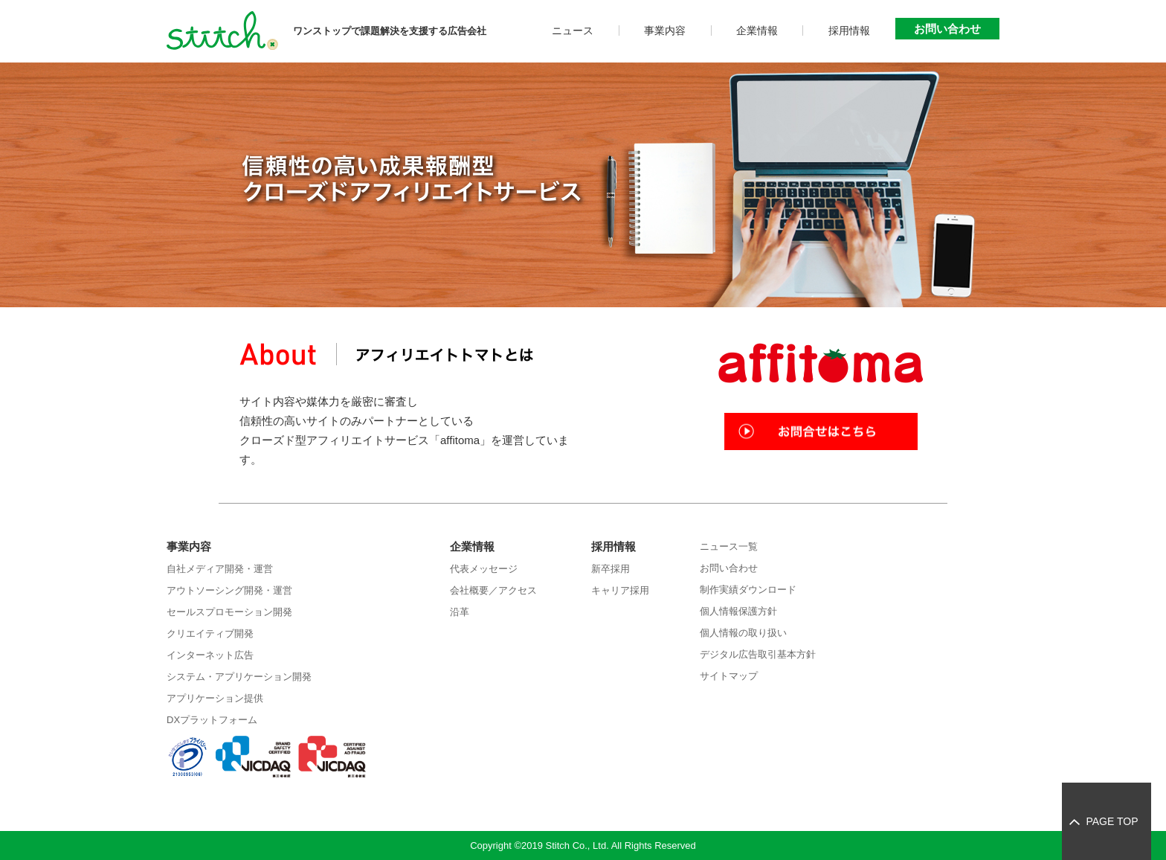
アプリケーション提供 (215, 698)
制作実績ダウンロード (748, 589)
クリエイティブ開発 (210, 633)
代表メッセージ (484, 568)
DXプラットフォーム (212, 719)
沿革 (459, 611)
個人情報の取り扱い (743, 632)
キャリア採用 (620, 590)
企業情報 (757, 30)
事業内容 (665, 30)
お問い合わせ (947, 28)
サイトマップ (729, 675)
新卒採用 (610, 568)
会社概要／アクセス (493, 590)
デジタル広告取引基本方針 (758, 654)
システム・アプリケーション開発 (239, 676)
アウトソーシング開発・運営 (229, 590)
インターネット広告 (210, 655)
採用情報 (849, 30)
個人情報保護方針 (738, 611)
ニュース (572, 30)
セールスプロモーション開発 (229, 611)
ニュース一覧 (729, 546)
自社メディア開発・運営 (220, 568)
